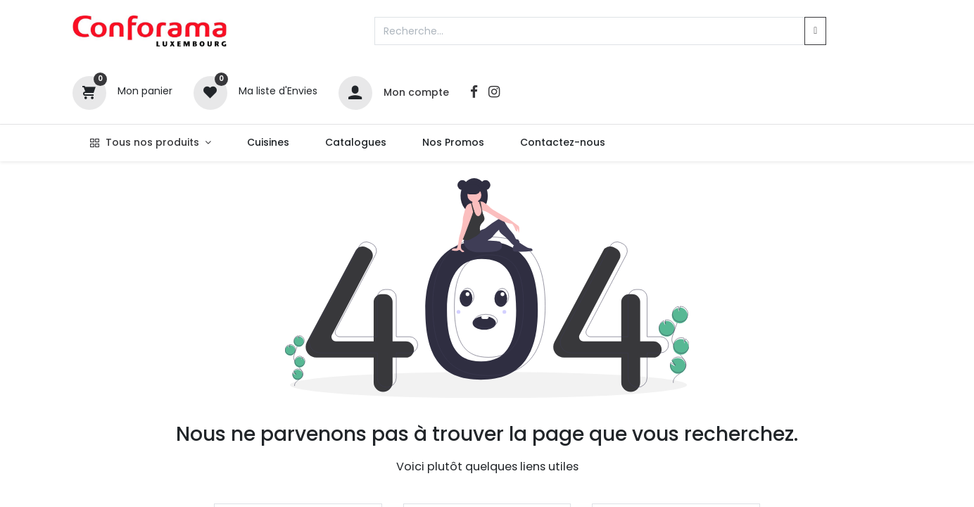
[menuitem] (268, 143)
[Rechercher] (815, 31)
